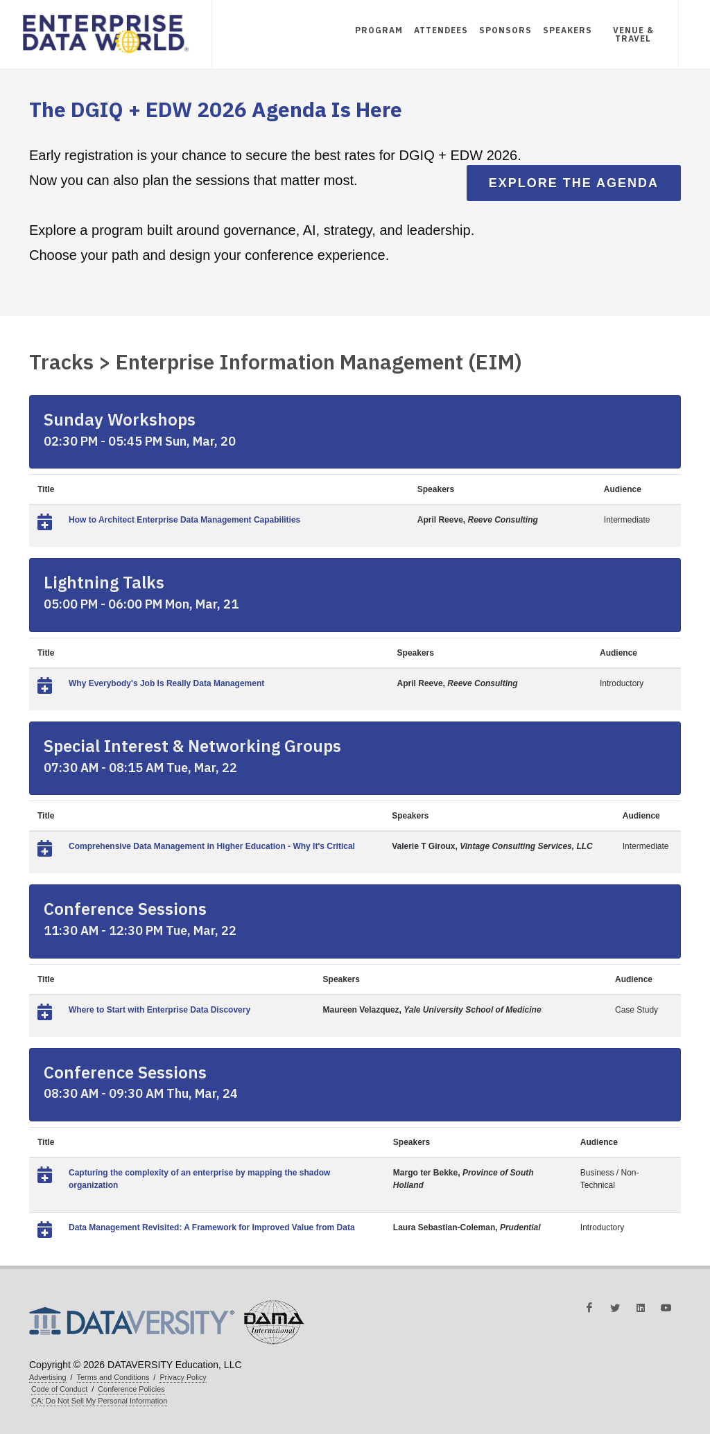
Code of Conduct (59, 1389)
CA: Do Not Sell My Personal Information (99, 1401)
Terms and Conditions (113, 1377)
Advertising (48, 1377)
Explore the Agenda (574, 183)
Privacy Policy (182, 1377)
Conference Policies (131, 1389)
